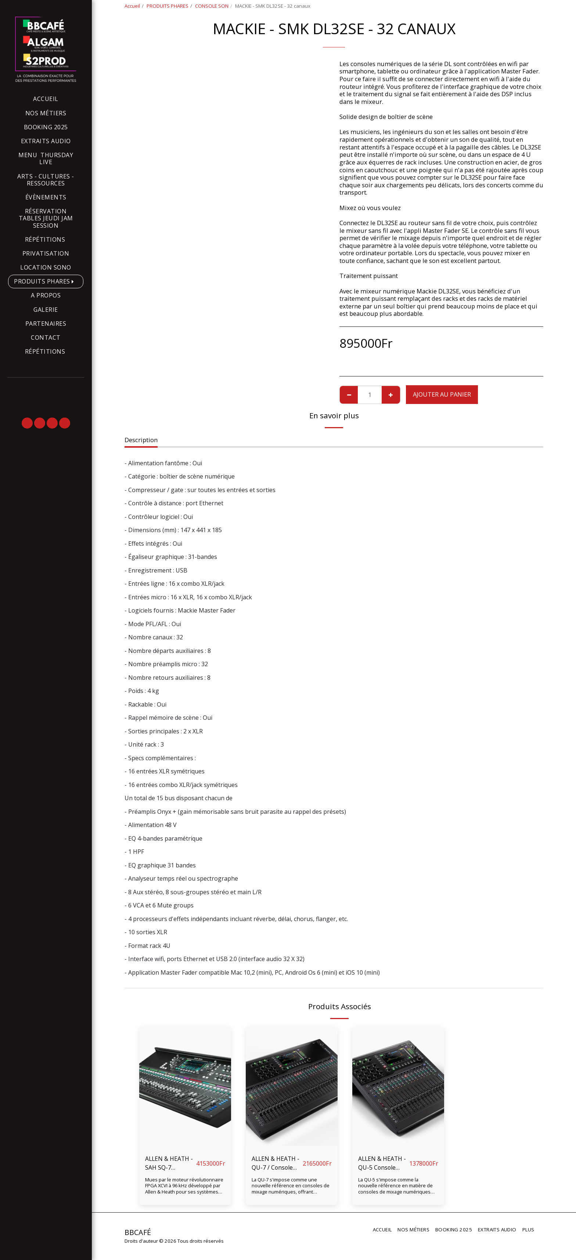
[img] (185, 1087)
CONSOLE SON (211, 6)
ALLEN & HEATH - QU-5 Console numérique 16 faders (383, 1164)
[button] (27, 423)
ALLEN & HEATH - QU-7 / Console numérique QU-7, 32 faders (277, 1164)
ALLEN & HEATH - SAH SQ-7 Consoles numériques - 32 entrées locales (170, 1164)
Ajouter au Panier (442, 394)
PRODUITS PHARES (167, 6)
